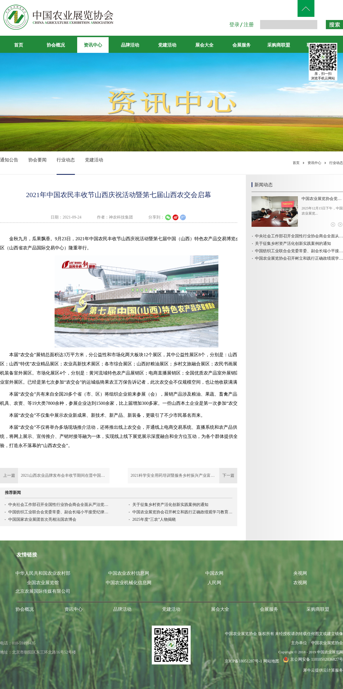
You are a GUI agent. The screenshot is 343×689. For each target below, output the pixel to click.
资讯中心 (314, 163)
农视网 (300, 582)
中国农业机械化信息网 (128, 582)
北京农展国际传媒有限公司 (42, 591)
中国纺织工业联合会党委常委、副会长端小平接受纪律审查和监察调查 (58, 512)
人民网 (214, 582)
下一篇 (182, 475)
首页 (18, 45)
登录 (234, 24)
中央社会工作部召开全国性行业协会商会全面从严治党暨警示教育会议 (58, 504)
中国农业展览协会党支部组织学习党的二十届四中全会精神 (322, 199)
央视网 (300, 573)
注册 (249, 24)
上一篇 (54, 475)
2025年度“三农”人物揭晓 (154, 519)
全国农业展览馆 (43, 582)
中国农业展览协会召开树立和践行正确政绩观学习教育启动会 (182, 512)
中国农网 (214, 573)
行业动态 (336, 163)
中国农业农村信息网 (128, 573)
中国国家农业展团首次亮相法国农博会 (42, 519)
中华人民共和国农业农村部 (42, 573)
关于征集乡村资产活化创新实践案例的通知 (170, 504)
